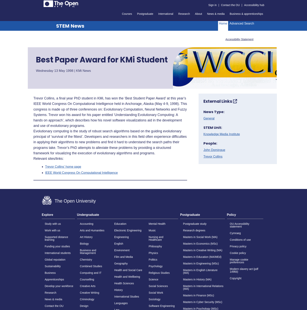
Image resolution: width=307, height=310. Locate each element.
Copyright (236, 278)
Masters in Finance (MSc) (198, 295)
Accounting (86, 223)
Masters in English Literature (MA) (200, 271)
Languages (121, 303)
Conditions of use (240, 239)
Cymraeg (235, 233)
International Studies (126, 296)
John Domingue (214, 150)
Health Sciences (124, 283)
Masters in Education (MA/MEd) (202, 256)
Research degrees (194, 230)
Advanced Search (241, 23)
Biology (84, 243)
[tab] (58, 216)
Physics (153, 253)
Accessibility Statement (239, 39)
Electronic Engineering (127, 230)
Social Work (156, 292)
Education (120, 223)
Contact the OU (230, 5)
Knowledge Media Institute (221, 134)
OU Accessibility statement (239, 225)
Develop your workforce (59, 286)
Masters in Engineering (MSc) (201, 263)
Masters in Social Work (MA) (200, 237)
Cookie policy (238, 253)
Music (152, 230)
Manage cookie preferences (239, 261)
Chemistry (86, 259)
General (209, 118)
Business (50, 272)
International (165, 13)
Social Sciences (158, 286)
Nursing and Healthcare (156, 238)
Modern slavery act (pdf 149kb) (244, 270)
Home (223, 23)
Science (153, 279)
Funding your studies (57, 246)
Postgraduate (145, 13)
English (118, 243)
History (118, 290)
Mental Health (157, 223)
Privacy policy (238, 246)
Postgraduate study (195, 223)
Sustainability (53, 266)
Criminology (87, 299)
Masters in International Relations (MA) (203, 287)
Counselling (87, 279)
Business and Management (88, 252)
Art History (86, 237)
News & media (216, 13)
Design (84, 305)
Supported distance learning (56, 238)
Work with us (52, 230)
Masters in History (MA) (197, 279)
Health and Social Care (128, 270)
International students (58, 253)
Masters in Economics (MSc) (200, 243)
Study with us (53, 223)
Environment (122, 250)
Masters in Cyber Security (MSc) (202, 302)
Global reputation (55, 259)
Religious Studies (159, 272)
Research (184, 13)
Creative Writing (89, 292)
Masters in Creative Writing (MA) (202, 250)
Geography (121, 263)
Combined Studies (91, 266)
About (198, 13)
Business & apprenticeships (246, 13)
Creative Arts (87, 286)
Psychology (156, 266)
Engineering (121, 237)
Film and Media (123, 256)
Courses (127, 13)
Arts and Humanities (92, 230)
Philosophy (155, 246)
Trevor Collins (212, 156)
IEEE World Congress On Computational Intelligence (81, 172)
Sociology (154, 299)
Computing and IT (90, 272)
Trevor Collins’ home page (63, 166)
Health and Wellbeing (127, 276)
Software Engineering (162, 305)
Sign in (212, 5)
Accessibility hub (254, 5)
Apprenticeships (54, 279)
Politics (153, 259)
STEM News (70, 26)
